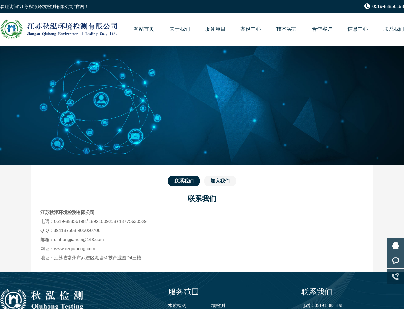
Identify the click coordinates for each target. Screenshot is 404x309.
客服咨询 (395, 260)
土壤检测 (216, 305)
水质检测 (177, 305)
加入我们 (220, 181)
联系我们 (184, 181)
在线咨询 (395, 245)
